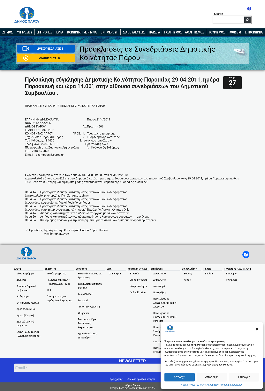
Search (218, 13)
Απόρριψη (211, 377)
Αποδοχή (180, 377)
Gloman (143, 388)
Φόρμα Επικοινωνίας (231, 384)
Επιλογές (244, 377)
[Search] (247, 20)
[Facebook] (249, 8)
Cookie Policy (188, 384)
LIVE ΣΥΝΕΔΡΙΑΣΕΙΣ (50, 48)
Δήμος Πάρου (132, 385)
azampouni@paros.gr (50, 154)
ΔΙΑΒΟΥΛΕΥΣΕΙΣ (50, 58)
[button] (257, 329)
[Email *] (106, 368)
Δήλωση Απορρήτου (208, 384)
